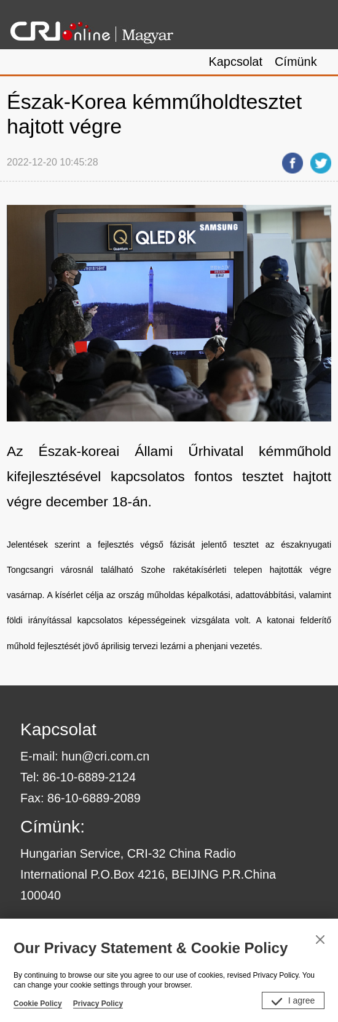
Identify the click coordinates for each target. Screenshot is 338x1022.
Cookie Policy (38, 1003)
